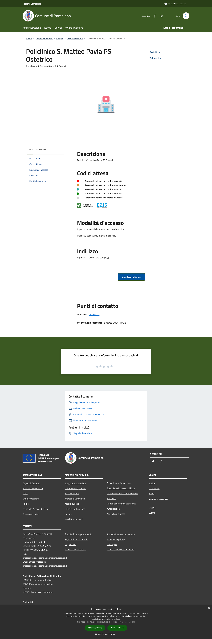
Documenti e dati (31, 514)
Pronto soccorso (75, 38)
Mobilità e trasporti (74, 519)
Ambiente (111, 498)
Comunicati (154, 488)
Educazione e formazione (119, 483)
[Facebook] (154, 16)
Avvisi (151, 493)
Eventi (152, 512)
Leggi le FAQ (70, 544)
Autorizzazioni (113, 508)
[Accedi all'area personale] (175, 3)
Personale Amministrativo (35, 509)
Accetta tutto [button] (95, 628)
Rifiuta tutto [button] (117, 627)
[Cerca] (186, 15)
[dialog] (106, 622)
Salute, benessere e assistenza (121, 503)
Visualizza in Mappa (131, 277)
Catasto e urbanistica (75, 509)
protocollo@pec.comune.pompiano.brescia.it (45, 557)
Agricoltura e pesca (116, 514)
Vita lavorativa (72, 493)
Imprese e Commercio (75, 498)
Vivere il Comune (44, 38)
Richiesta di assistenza (75, 549)
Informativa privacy (116, 539)
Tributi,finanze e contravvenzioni (122, 493)
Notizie (152, 483)
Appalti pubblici (72, 503)
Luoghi (59, 38)
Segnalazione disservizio (76, 539)
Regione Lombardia (32, 3)
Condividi (155, 52)
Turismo (68, 514)
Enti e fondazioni (31, 498)
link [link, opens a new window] (133, 622)
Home (29, 38)
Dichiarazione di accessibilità (120, 549)
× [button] (209, 608)
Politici (26, 503)
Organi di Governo (31, 483)
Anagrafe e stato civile (75, 483)
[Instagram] (161, 16)
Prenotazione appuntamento (78, 534)
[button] (106, 634)
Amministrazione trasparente (121, 534)
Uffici (25, 493)
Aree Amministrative (33, 488)
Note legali (112, 544)
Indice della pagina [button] (37, 149)
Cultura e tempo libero (75, 488)
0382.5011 (94, 314)
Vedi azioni (156, 58)
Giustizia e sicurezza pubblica (121, 488)
